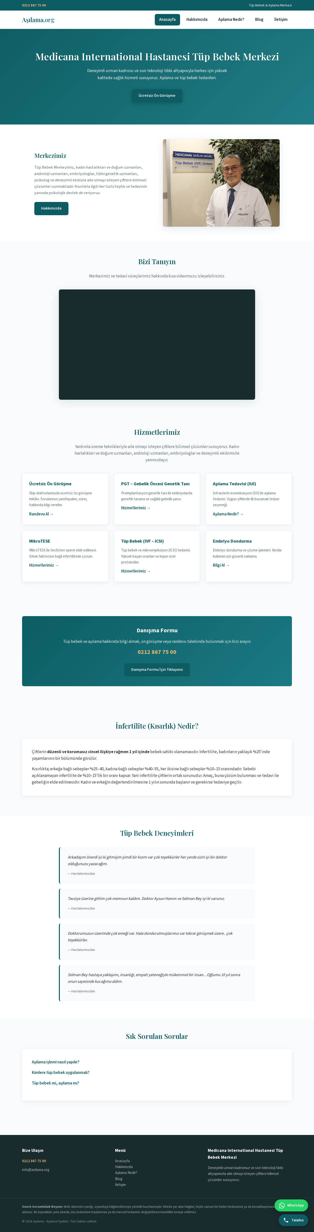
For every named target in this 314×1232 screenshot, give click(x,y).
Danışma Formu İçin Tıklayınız (157, 669)
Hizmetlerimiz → (136, 508)
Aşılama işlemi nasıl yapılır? (55, 1062)
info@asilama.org (35, 1169)
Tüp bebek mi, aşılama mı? (55, 1083)
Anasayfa (167, 20)
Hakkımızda (197, 20)
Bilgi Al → (221, 565)
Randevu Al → (41, 514)
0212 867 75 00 (34, 5)
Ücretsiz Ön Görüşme (157, 95)
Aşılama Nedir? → (228, 514)
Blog (259, 20)
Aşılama (38, 20)
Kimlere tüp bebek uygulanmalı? (61, 1073)
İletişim (281, 20)
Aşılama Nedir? (231, 20)
